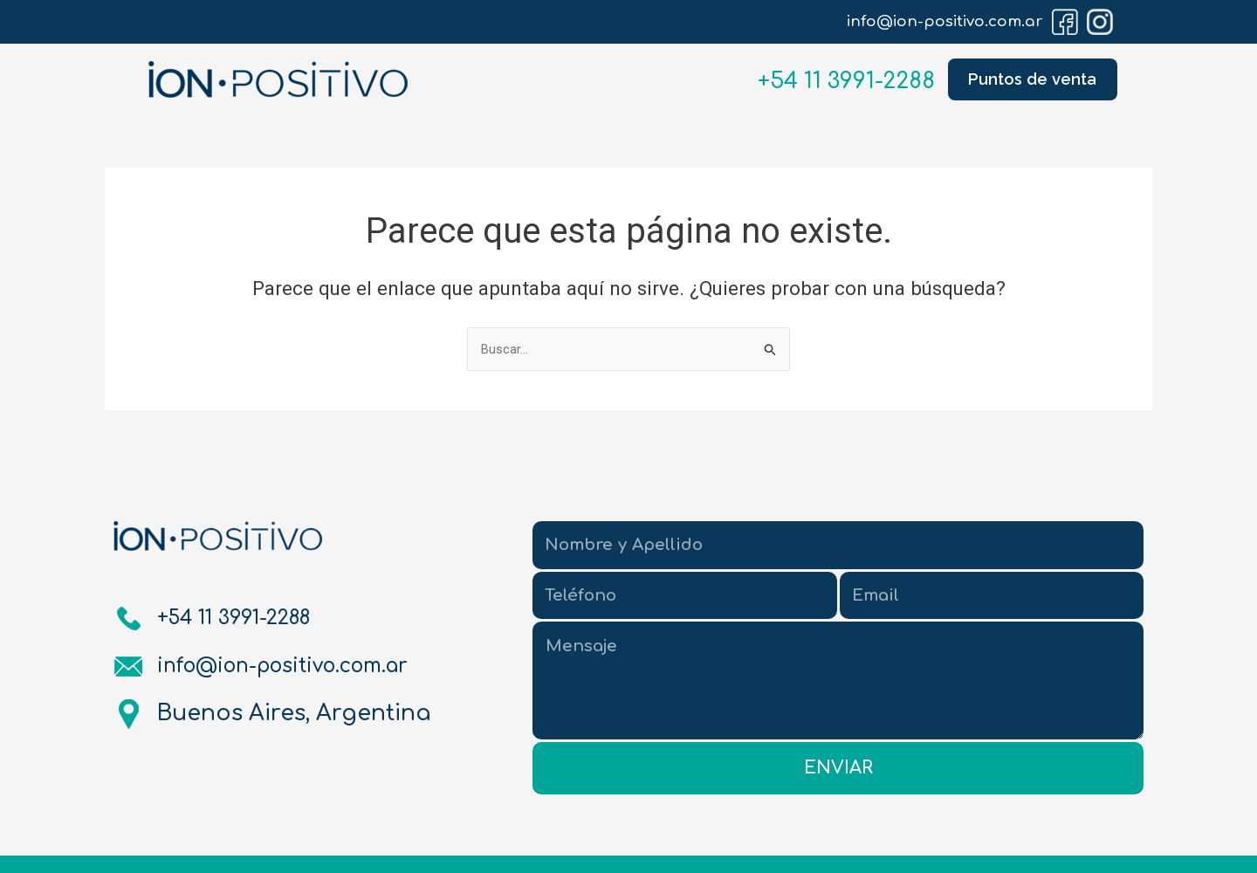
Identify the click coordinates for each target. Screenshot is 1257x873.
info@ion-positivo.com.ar (945, 21)
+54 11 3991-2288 (833, 81)
